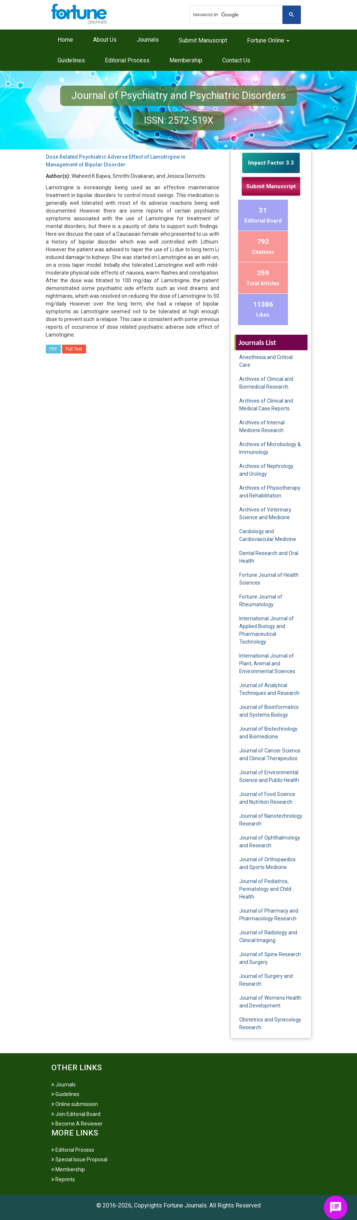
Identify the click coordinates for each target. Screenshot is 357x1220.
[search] (236, 14)
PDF (53, 349)
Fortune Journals (185, 1205)
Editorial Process (127, 60)
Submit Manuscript (203, 40)
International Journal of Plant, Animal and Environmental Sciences (267, 663)
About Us (105, 39)
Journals (148, 39)
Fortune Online (268, 40)
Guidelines (71, 60)
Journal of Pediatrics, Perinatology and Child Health (265, 889)
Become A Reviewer (77, 1124)
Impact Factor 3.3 (271, 162)
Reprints (63, 1179)
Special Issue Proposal (79, 1159)
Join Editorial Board (75, 1114)
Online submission (74, 1104)
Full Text (74, 349)
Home (65, 39)
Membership (185, 60)
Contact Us (236, 60)
